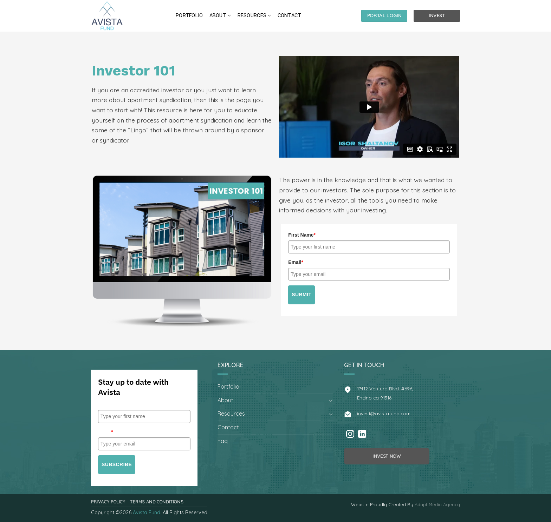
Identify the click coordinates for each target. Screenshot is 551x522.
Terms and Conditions (156, 501)
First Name (302, 235)
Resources (254, 15)
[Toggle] (330, 400)
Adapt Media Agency (437, 504)
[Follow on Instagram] (350, 434)
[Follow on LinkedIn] (362, 434)
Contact (290, 16)
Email (295, 262)
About (220, 15)
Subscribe (117, 464)
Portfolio (189, 16)
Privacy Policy (108, 501)
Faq (223, 440)
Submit (301, 294)
